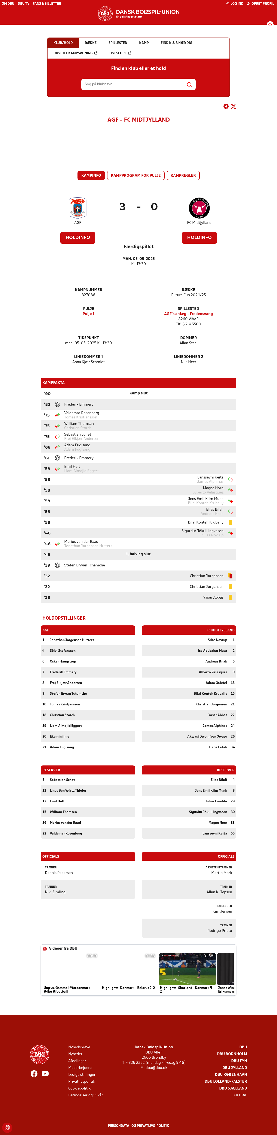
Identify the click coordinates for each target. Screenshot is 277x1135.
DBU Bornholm (232, 1054)
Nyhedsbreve (79, 1047)
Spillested (188, 309)
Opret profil (260, 4)
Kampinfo (91, 176)
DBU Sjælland (233, 1088)
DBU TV (23, 3)
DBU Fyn (239, 1061)
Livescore (120, 53)
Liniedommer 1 (88, 357)
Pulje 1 (88, 314)
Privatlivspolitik (81, 1081)
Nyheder (75, 1054)
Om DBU (8, 3)
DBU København (231, 1074)
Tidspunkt (88, 338)
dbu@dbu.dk (156, 1068)
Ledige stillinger (81, 1074)
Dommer (188, 338)
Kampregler (183, 176)
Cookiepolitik (79, 1088)
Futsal (240, 1095)
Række (188, 290)
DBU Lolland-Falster (226, 1081)
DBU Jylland (234, 1068)
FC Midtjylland (199, 223)
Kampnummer (88, 290)
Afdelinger (77, 1061)
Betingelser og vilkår (85, 1095)
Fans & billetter (47, 3)
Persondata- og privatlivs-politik (138, 1125)
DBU (243, 1047)
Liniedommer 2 (188, 357)
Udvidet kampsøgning (75, 53)
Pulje (88, 309)
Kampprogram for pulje (136, 176)
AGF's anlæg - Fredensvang (188, 314)
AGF (77, 223)
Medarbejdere (80, 1068)
